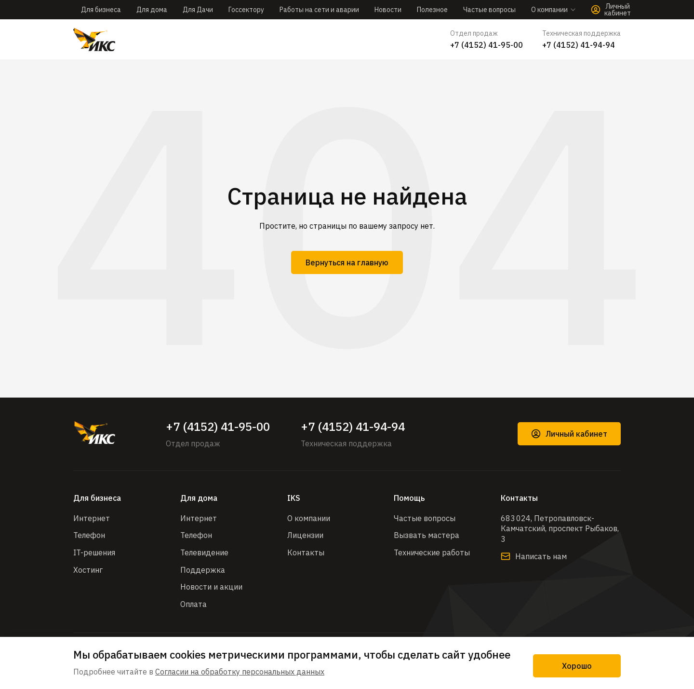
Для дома (151, 9)
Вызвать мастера (426, 535)
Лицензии (305, 535)
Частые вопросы (489, 9)
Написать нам (534, 556)
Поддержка (202, 570)
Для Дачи (198, 9)
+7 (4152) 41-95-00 (486, 45)
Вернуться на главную (347, 262)
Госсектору (246, 9)
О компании (308, 518)
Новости (387, 9)
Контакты (305, 552)
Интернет (91, 518)
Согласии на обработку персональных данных (239, 671)
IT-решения (94, 552)
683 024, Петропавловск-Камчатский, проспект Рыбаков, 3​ (560, 528)
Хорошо (577, 666)
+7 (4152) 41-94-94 (578, 45)
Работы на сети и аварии (319, 9)
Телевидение (204, 552)
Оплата (193, 604)
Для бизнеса (101, 9)
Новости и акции (211, 587)
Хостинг (88, 570)
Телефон (89, 535)
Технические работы (432, 552)
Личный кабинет (569, 434)
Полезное (432, 9)
